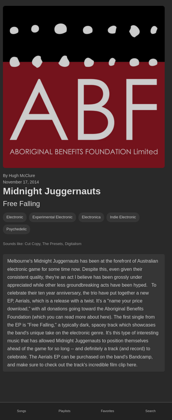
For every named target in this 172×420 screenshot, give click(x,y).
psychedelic (16, 229)
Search (150, 411)
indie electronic (123, 217)
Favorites (107, 411)
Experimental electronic (52, 217)
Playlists (64, 411)
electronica (91, 217)
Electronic (14, 217)
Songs (21, 411)
